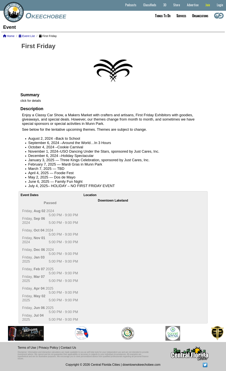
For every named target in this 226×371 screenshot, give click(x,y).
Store (176, 5)
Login (220, 5)
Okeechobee (45, 15)
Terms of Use (27, 347)
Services (181, 15)
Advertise (192, 5)
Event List (27, 36)
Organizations (200, 15)
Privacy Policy (48, 347)
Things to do (163, 15)
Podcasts (130, 5)
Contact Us (68, 347)
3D (164, 5)
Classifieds (149, 5)
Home (8, 36)
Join (207, 5)
